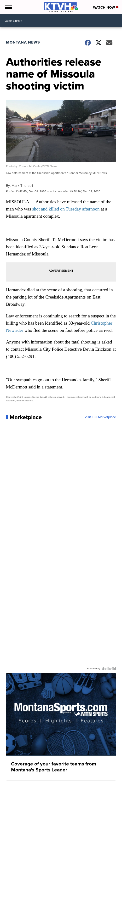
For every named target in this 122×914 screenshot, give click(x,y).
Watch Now (105, 7)
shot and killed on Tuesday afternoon (65, 208)
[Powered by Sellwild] (109, 668)
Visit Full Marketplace (100, 417)
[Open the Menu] (8, 7)
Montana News (23, 42)
